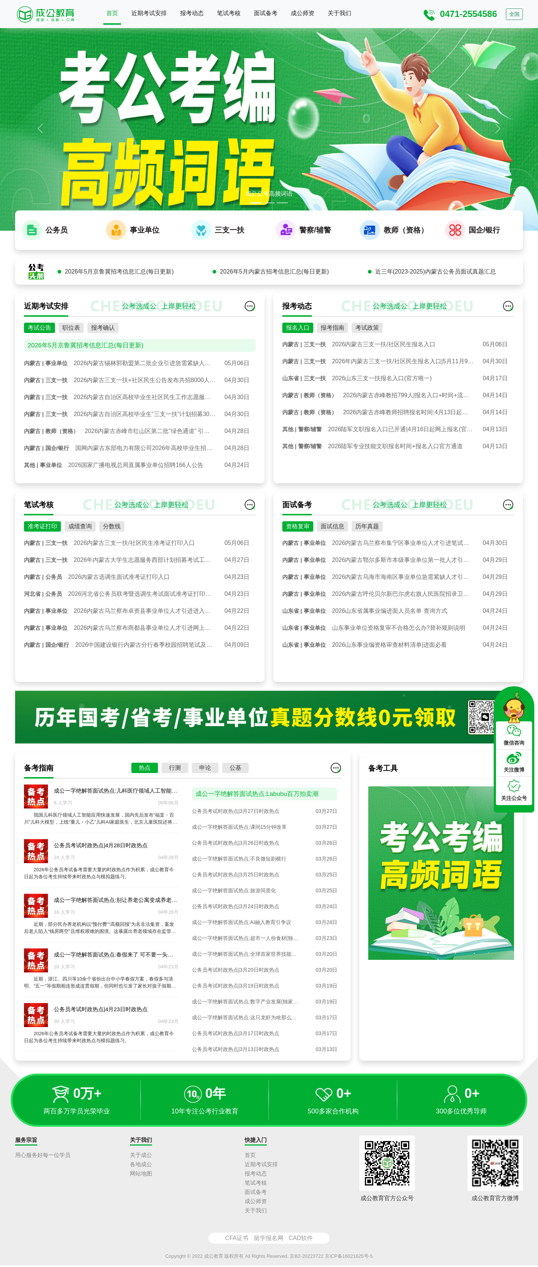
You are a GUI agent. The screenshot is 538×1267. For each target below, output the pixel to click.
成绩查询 (80, 563)
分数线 (112, 563)
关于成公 (141, 1156)
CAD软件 (301, 1239)
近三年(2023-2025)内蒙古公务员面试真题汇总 (435, 308)
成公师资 (302, 13)
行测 (175, 805)
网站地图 (141, 1174)
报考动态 (192, 13)
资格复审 (298, 563)
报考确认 (103, 364)
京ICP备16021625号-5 (349, 1257)
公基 (235, 805)
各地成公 (141, 1165)
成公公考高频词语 (269, 193)
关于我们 (339, 13)
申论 (205, 805)
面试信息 (332, 563)
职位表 (71, 364)
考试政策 (367, 364)
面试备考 (265, 13)
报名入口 (298, 364)
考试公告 (39, 364)
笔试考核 (229, 13)
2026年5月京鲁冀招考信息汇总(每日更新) (119, 308)
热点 (145, 805)
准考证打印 (42, 563)
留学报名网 (268, 1239)
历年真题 (367, 563)
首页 (112, 13)
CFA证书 (236, 1239)
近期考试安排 (149, 13)
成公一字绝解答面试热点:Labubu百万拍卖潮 (257, 831)
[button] (40, 128)
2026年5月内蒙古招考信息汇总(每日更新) (274, 308)
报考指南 (332, 364)
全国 (514, 14)
